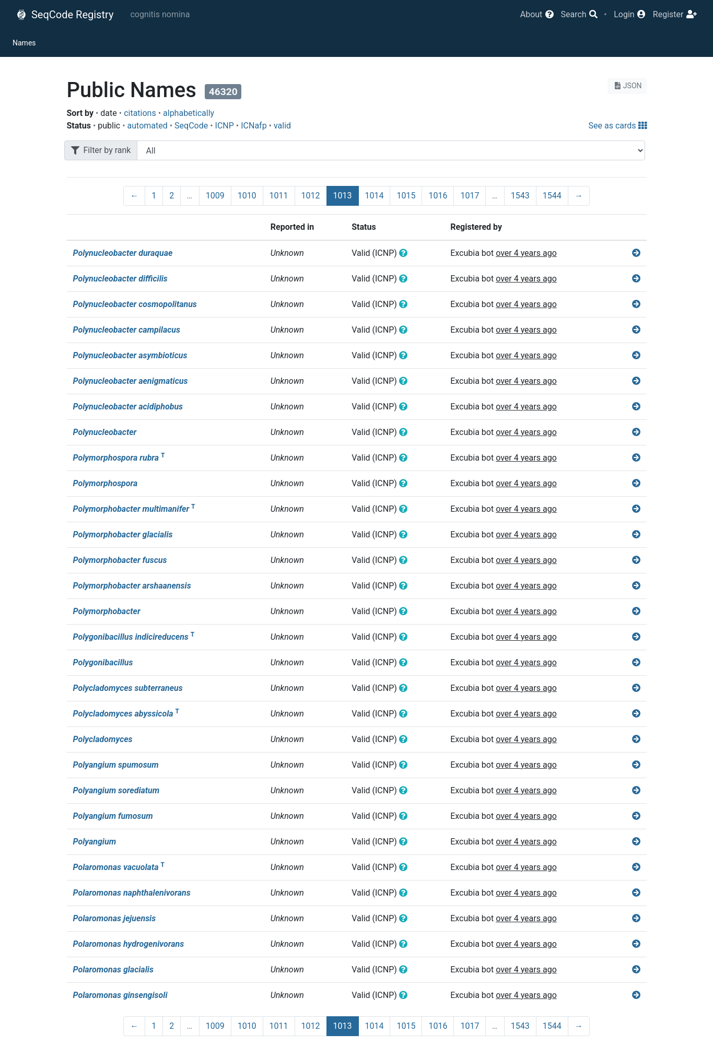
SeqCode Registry (64, 14)
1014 (374, 196)
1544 (552, 196)
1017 (469, 196)
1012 (310, 196)
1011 (279, 196)
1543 (520, 196)
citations (140, 113)
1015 (405, 196)
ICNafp (253, 126)
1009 (215, 196)
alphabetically (188, 113)
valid (282, 126)
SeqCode (191, 126)
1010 (247, 196)
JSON (627, 85)
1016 (437, 196)
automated (147, 126)
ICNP (224, 126)
